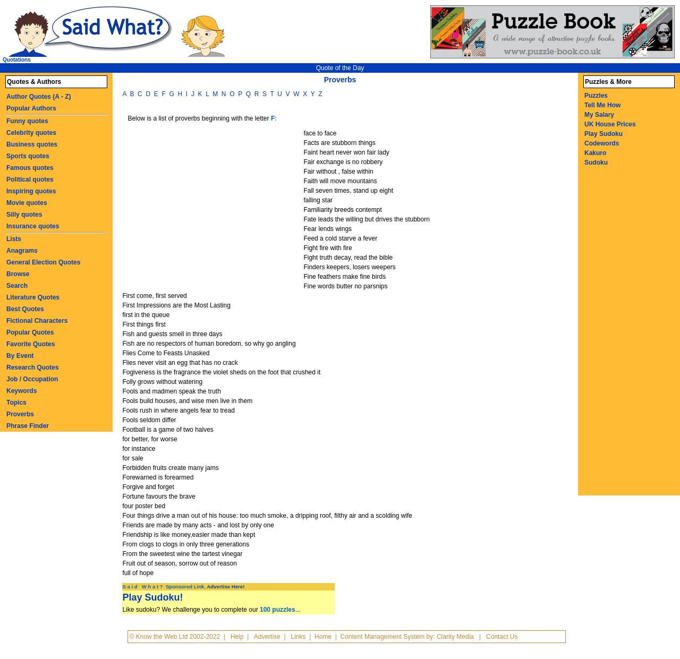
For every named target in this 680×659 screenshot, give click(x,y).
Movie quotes (26, 203)
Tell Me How (602, 105)
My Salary (599, 114)
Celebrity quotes (31, 132)
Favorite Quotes (30, 344)
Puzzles (596, 95)
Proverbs (20, 414)
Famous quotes (30, 168)
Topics (16, 402)
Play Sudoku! (152, 597)
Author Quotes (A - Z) (38, 96)
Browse (17, 274)
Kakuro (595, 153)
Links (298, 636)
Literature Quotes (33, 297)
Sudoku (596, 162)
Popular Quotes (30, 332)
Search (17, 285)
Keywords (21, 391)
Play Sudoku (603, 134)
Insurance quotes (32, 226)
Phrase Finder (27, 426)
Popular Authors (31, 108)
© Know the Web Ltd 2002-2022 (174, 636)
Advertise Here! (225, 586)
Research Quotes (32, 367)
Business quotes (31, 144)
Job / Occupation (32, 379)
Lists (13, 239)
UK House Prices (610, 124)
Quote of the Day (340, 68)
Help (237, 636)
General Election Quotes (43, 262)
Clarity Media (455, 636)
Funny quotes (27, 121)
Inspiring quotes (31, 191)
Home (323, 636)
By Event (19, 356)
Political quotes (30, 179)
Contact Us (501, 636)
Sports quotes (27, 156)
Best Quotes (25, 309)
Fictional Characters (36, 320)
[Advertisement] (214, 208)
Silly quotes (24, 214)
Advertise (267, 636)
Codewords (601, 143)
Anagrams (22, 250)
